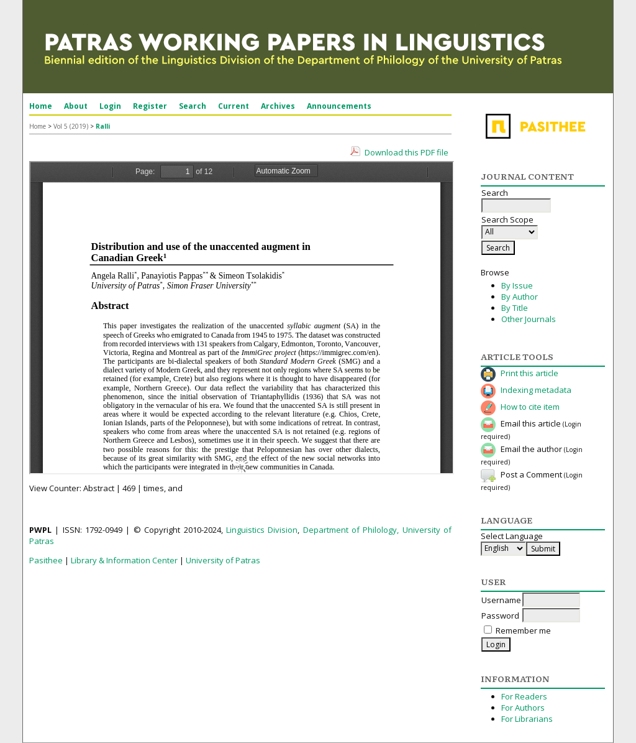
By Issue (517, 285)
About (76, 106)
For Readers (524, 696)
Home (40, 106)
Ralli (103, 126)
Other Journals (528, 319)
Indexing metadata (536, 389)
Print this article (529, 373)
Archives (278, 106)
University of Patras (223, 560)
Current (233, 106)
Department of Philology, (351, 529)
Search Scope (509, 226)
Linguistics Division (262, 529)
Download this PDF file (406, 152)
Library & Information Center (124, 560)
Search (192, 106)
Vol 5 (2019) (70, 126)
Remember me (523, 630)
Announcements (339, 106)
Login (110, 106)
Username (501, 600)
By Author (519, 296)
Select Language (512, 536)
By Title (514, 307)
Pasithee (46, 560)
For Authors (523, 707)
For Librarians (527, 718)
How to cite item (530, 406)
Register (150, 106)
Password (500, 615)
